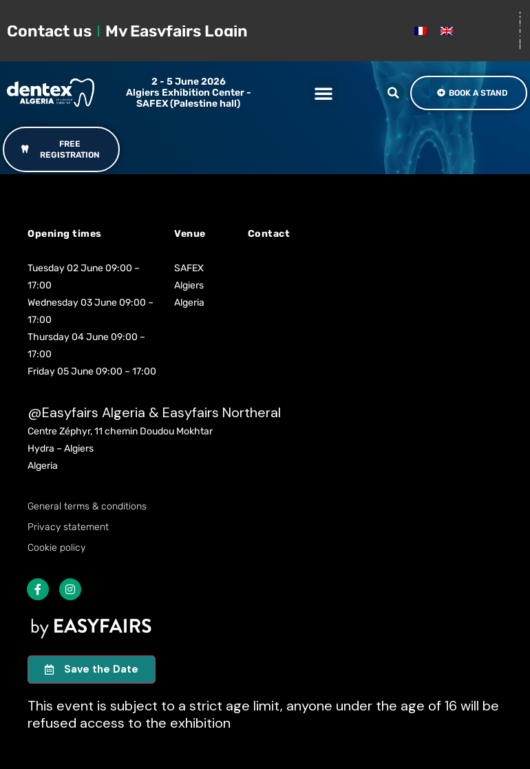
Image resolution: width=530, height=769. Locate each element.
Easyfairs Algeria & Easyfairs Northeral (161, 412)
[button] (323, 92)
